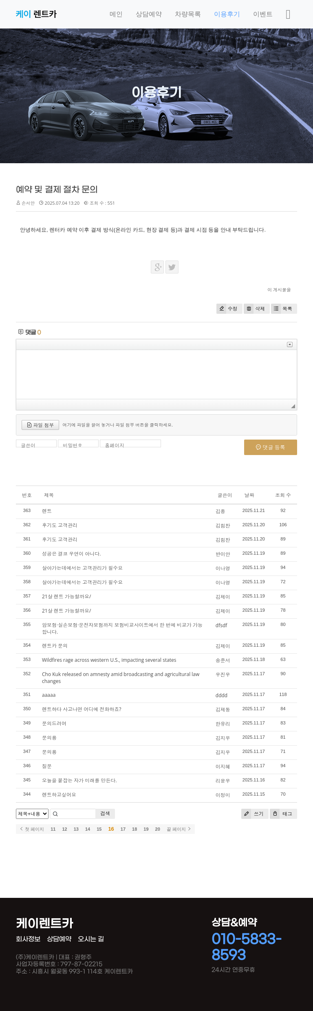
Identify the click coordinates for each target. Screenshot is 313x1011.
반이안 (223, 554)
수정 (227, 309)
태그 (281, 814)
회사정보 (28, 939)
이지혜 (223, 766)
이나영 (223, 568)
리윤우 (223, 780)
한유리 (223, 723)
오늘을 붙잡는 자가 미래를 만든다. (79, 780)
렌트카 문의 (55, 645)
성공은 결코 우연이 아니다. (71, 553)
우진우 (223, 674)
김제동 (223, 709)
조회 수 (283, 495)
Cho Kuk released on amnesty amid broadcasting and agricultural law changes (120, 678)
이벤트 (263, 14)
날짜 (249, 495)
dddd (221, 695)
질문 (47, 766)
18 (134, 829)
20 (157, 829)
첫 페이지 (31, 829)
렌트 (47, 511)
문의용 (49, 737)
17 (123, 829)
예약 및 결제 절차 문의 (57, 190)
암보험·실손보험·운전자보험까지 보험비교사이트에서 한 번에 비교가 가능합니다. (122, 628)
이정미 (223, 795)
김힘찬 (223, 525)
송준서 (223, 660)
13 (76, 829)
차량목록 (188, 14)
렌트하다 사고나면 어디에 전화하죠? (81, 709)
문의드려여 (54, 723)
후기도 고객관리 (59, 525)
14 (87, 829)
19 (145, 829)
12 (64, 829)
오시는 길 (91, 939)
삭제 (254, 309)
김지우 (223, 738)
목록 (281, 309)
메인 (116, 14)
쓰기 (252, 814)
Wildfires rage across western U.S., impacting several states (109, 659)
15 (99, 829)
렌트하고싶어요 (59, 794)
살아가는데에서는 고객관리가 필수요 (82, 568)
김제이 (223, 596)
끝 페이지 (179, 829)
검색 (105, 813)
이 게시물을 (279, 290)
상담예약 (149, 14)
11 (53, 829)
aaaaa (48, 695)
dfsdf (221, 625)
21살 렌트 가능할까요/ (66, 596)
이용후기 (227, 14)
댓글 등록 (270, 447)
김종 (220, 511)
